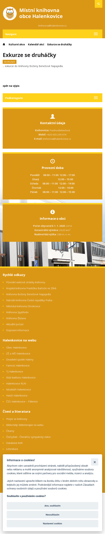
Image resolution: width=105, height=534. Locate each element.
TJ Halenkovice (14, 371)
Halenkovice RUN (16, 383)
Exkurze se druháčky (59, 44)
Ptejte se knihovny (16, 419)
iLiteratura (12, 449)
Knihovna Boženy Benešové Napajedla (28, 294)
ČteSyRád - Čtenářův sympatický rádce (28, 437)
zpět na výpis (11, 85)
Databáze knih (14, 443)
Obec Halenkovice (16, 347)
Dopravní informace (17, 330)
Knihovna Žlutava (16, 318)
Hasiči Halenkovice (16, 395)
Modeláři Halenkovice (18, 389)
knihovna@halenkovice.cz (52, 25)
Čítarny (10, 431)
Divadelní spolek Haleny (19, 359)
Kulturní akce (17, 44)
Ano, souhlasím (52, 505)
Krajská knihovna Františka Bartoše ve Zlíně (31, 288)
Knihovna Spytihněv (17, 312)
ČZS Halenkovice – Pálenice (22, 401)
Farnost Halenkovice (18, 365)
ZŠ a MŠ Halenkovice (18, 353)
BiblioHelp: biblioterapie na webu (24, 425)
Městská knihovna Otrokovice (23, 306)
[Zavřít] (94, 462)
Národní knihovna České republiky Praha (29, 300)
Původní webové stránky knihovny (25, 282)
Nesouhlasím (52, 514)
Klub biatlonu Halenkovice (21, 377)
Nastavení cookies (52, 523)
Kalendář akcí (36, 44)
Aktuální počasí (14, 324)
